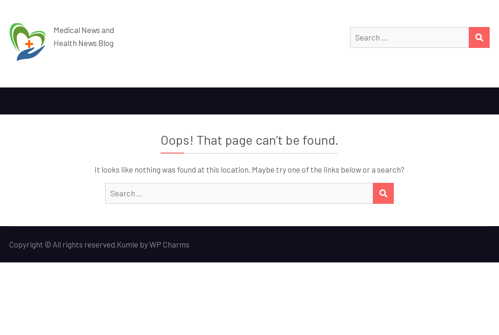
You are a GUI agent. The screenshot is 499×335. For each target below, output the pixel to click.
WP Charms (169, 244)
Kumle (127, 244)
